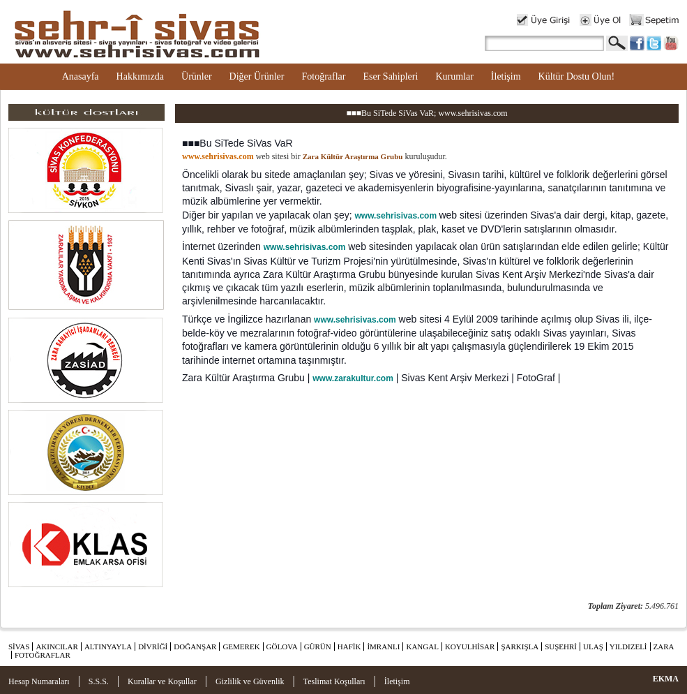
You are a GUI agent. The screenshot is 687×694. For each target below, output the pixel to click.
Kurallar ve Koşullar (162, 681)
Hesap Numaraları (39, 681)
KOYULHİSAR (470, 646)
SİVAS (18, 646)
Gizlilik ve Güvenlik (250, 681)
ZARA (664, 646)
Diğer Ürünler (257, 76)
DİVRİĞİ (152, 646)
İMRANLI (383, 646)
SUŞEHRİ (561, 646)
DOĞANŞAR (195, 646)
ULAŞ (593, 646)
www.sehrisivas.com (395, 216)
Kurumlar (454, 76)
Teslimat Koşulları (334, 681)
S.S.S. (99, 681)
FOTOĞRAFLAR (42, 655)
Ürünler (196, 76)
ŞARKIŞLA (519, 646)
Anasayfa (80, 76)
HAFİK (349, 646)
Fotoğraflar (323, 76)
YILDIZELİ (628, 646)
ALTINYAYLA (108, 646)
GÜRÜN (317, 646)
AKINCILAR (57, 646)
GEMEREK (240, 646)
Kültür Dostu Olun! (576, 76)
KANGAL (422, 646)
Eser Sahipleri (390, 76)
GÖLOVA (282, 646)
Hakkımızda (140, 76)
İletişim (506, 76)
